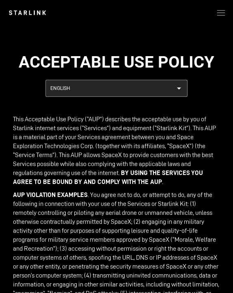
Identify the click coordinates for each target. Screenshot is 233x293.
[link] (27, 12)
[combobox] (116, 88)
